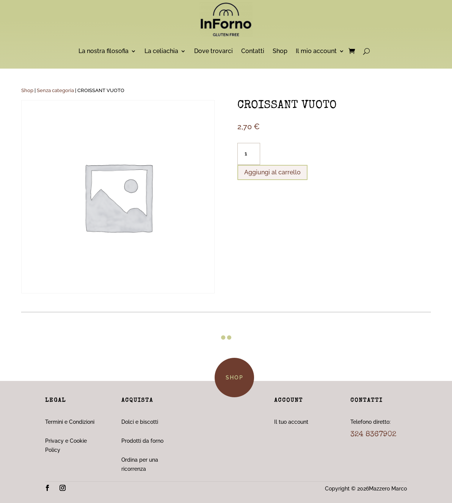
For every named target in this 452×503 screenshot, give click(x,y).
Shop (280, 51)
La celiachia (161, 51)
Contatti (252, 51)
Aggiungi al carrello (272, 172)
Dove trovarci (213, 51)
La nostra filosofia (103, 51)
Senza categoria (55, 90)
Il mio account (316, 51)
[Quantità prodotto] (248, 154)
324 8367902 (373, 435)
